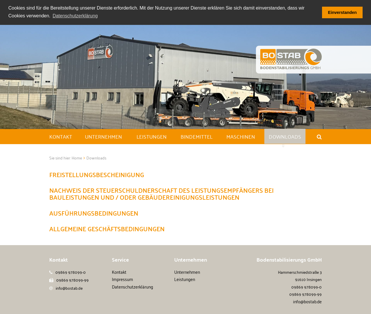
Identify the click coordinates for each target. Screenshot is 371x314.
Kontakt (119, 272)
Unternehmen (187, 272)
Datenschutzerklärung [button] (75, 15)
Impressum (122, 279)
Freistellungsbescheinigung (96, 174)
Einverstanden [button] (342, 12)
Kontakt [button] (60, 136)
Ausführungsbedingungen (93, 213)
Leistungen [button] (152, 136)
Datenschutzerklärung (132, 286)
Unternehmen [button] (103, 136)
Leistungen (184, 279)
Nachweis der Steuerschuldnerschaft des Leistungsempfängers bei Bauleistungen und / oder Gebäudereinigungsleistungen (161, 193)
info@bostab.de (69, 287)
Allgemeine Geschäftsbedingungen (107, 228)
